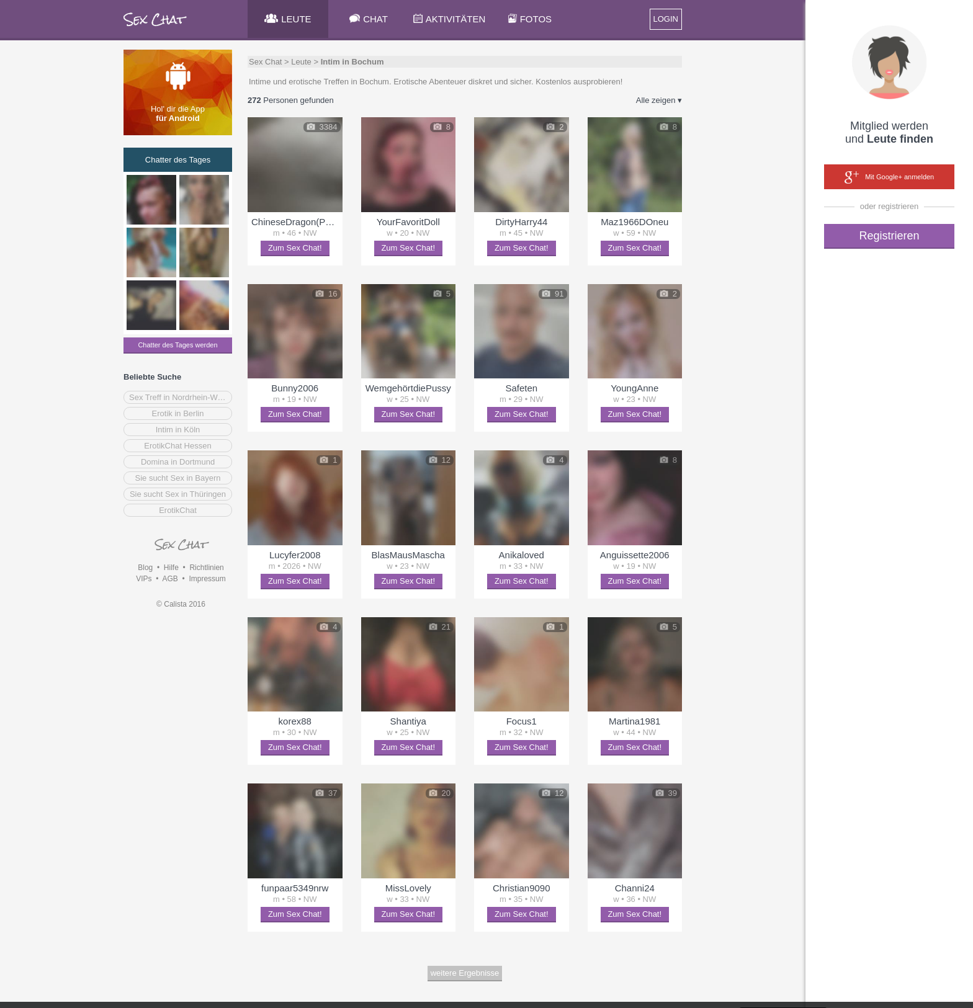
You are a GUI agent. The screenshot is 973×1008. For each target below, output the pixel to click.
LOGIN (665, 19)
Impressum (207, 578)
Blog (145, 567)
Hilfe (171, 567)
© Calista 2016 (180, 604)
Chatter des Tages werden (177, 345)
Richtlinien (206, 567)
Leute (301, 61)
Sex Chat (265, 61)
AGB (169, 578)
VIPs (143, 578)
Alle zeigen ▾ (659, 100)
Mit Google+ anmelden (889, 177)
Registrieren (889, 236)
